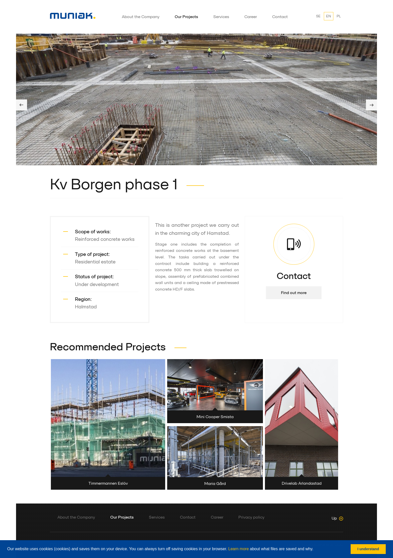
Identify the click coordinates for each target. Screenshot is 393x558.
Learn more (238, 549)
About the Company (140, 16)
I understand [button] (368, 549)
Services (221, 16)
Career (250, 16)
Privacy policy (251, 517)
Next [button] (371, 104)
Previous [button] (21, 104)
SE (318, 16)
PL (339, 16)
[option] (196, 99)
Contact (280, 16)
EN (328, 16)
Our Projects (186, 16)
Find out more (294, 292)
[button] (315, 549)
